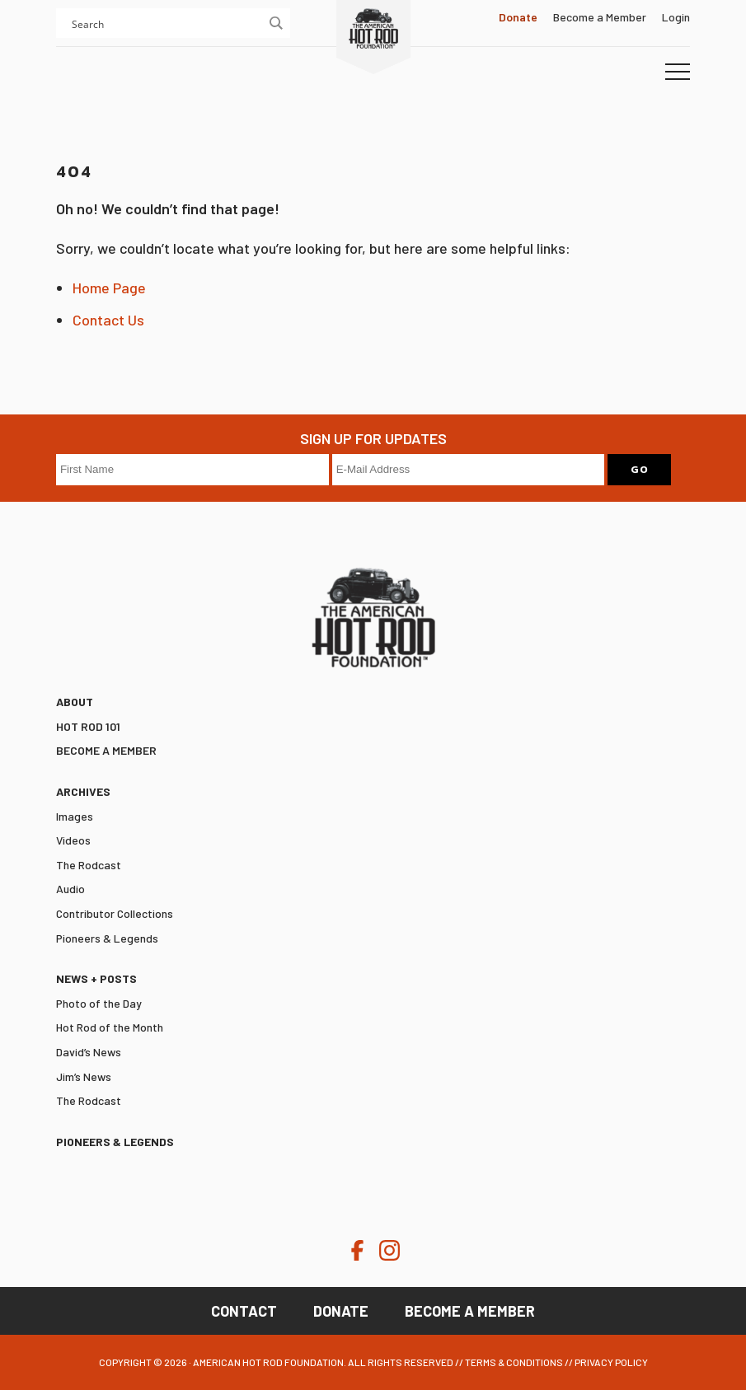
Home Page (109, 287)
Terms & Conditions (514, 1362)
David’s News (88, 1052)
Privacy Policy (611, 1362)
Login (676, 17)
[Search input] (166, 23)
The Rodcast (88, 865)
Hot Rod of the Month (109, 1027)
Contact (244, 1311)
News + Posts (96, 978)
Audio (70, 889)
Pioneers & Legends (107, 938)
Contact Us (108, 320)
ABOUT (74, 702)
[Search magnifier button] (275, 23)
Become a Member (599, 17)
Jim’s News (83, 1076)
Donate (340, 1311)
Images (74, 816)
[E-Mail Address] (468, 469)
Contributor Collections (114, 913)
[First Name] (192, 469)
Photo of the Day (99, 1003)
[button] (677, 72)
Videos (73, 840)
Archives (83, 791)
